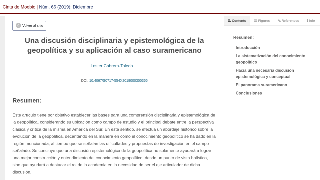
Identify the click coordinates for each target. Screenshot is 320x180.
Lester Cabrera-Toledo (111, 66)
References (288, 20)
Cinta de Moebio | (20, 7)
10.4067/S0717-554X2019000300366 (118, 80)
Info (311, 20)
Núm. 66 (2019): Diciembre (66, 7)
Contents (237, 20)
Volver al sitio (32, 26)
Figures (262, 20)
